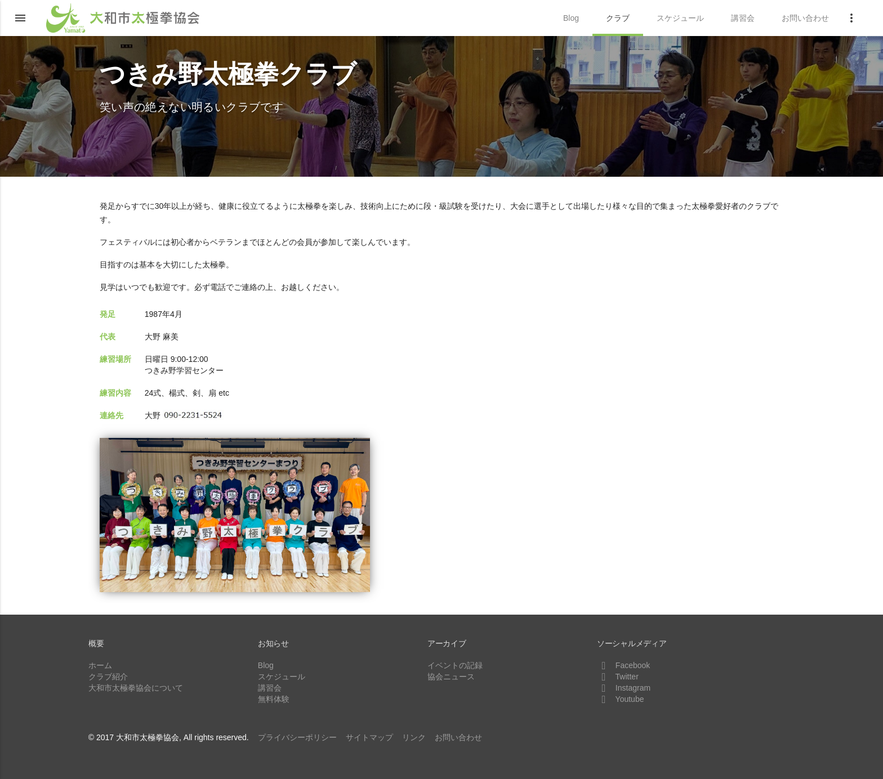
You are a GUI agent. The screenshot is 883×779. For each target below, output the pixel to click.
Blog (266, 665)
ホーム (100, 665)
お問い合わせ (458, 737)
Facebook (623, 665)
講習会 (270, 687)
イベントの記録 (455, 665)
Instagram (623, 687)
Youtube (620, 699)
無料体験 (273, 699)
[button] (20, 18)
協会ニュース (451, 676)
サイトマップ (369, 737)
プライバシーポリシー (297, 737)
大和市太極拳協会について (135, 687)
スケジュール (281, 676)
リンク (414, 737)
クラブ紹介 (108, 676)
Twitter (618, 676)
